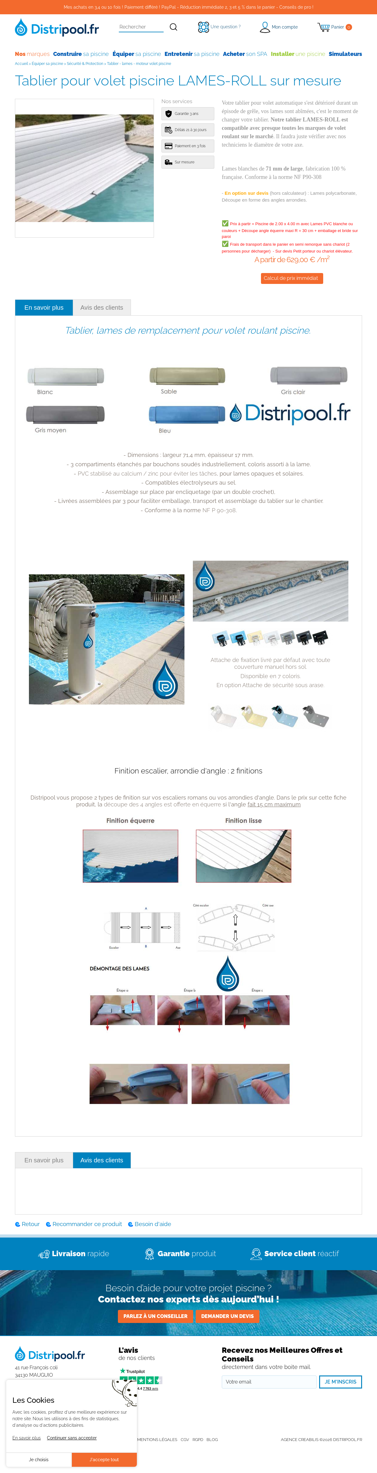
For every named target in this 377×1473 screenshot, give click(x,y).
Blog (212, 1439)
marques (32, 54)
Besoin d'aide (153, 1223)
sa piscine (81, 54)
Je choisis (39, 1459)
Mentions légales (157, 1439)
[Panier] (334, 27)
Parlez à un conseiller (155, 1316)
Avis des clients (102, 307)
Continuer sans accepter (72, 1437)
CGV (185, 1439)
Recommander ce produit (87, 1223)
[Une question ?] (219, 26)
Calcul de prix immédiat (291, 278)
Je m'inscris (340, 1382)
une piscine (298, 54)
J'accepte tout (104, 1459)
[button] (278, 27)
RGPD (198, 1439)
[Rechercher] (173, 27)
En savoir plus (44, 307)
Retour (31, 1223)
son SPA (245, 54)
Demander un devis (227, 1316)
